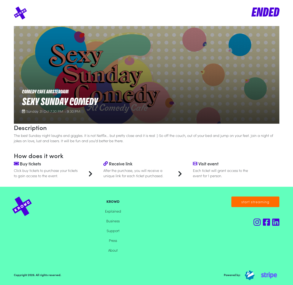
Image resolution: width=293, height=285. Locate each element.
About (113, 250)
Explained (113, 211)
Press (113, 240)
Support (113, 230)
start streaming (255, 201)
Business (113, 220)
